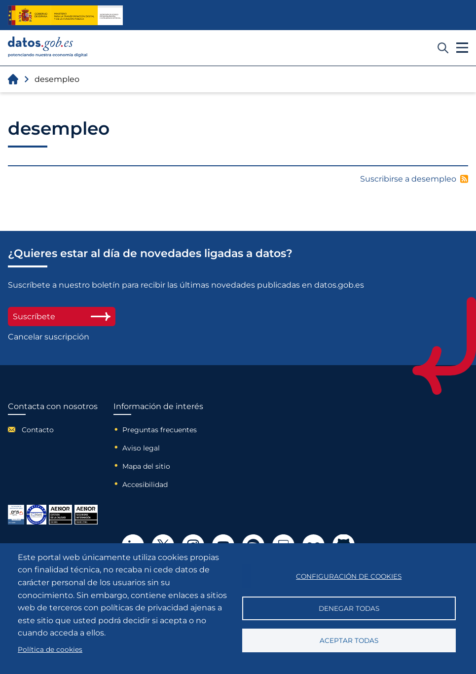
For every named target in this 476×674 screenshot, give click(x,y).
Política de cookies (50, 649)
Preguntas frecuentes (159, 429)
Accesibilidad (145, 484)
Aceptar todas (349, 640)
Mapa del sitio (146, 466)
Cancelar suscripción (48, 336)
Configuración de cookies (349, 576)
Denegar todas (349, 608)
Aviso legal (141, 448)
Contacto (38, 429)
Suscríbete (61, 316)
